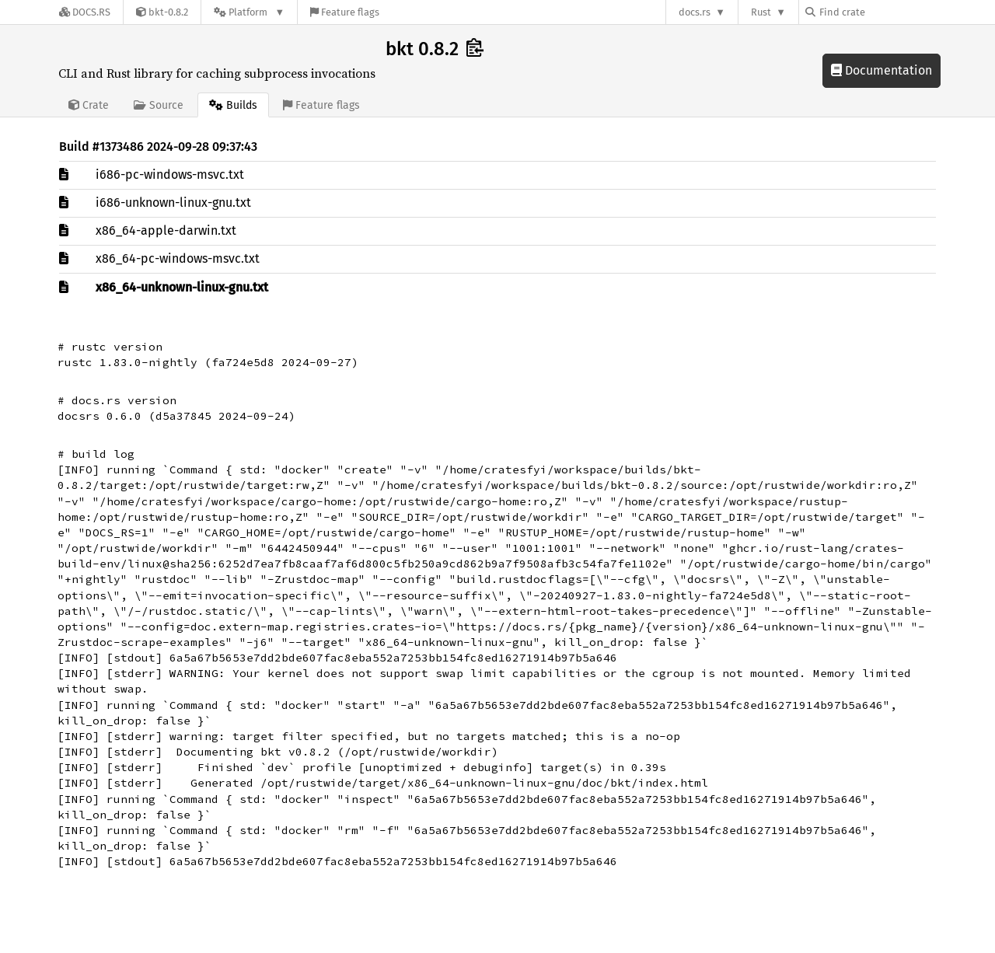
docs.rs (694, 12)
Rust (761, 12)
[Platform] (249, 12)
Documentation (881, 70)
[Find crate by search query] (883, 12)
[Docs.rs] (85, 12)
